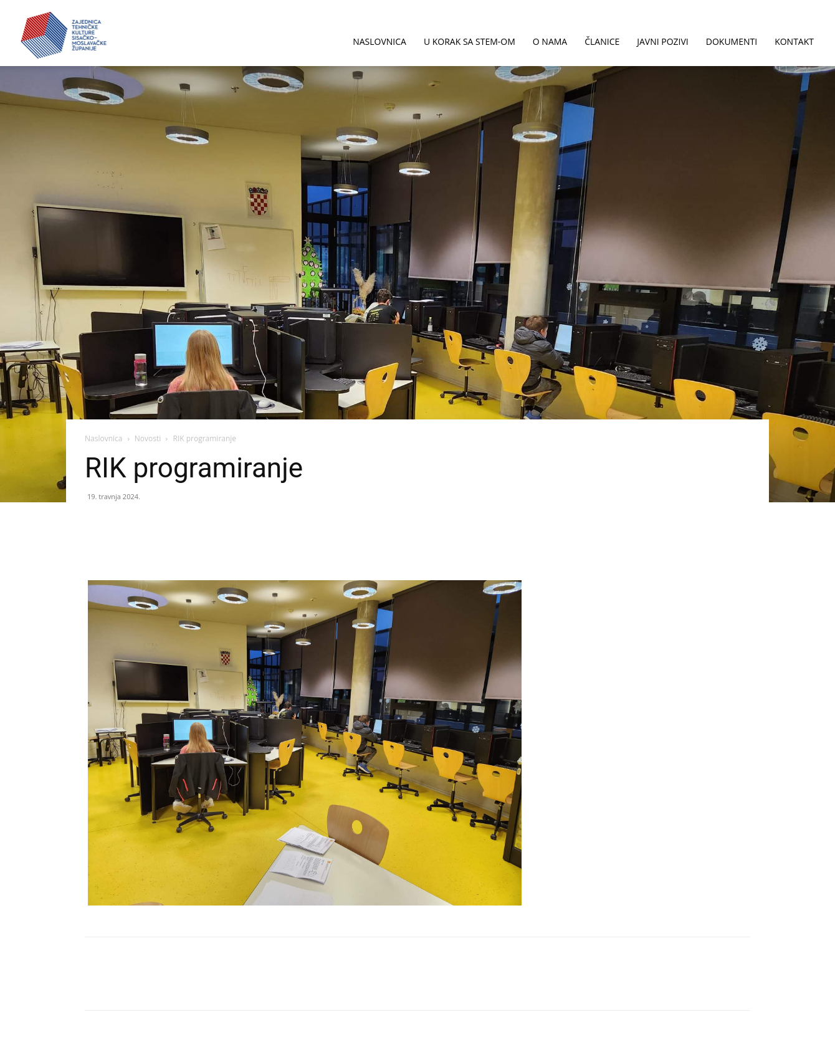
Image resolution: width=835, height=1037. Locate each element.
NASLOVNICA (379, 41)
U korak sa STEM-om (469, 41)
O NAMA (550, 41)
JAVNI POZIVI (663, 41)
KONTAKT (794, 41)
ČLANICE (601, 41)
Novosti (148, 438)
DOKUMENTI (731, 41)
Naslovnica (103, 438)
